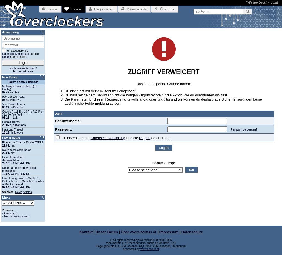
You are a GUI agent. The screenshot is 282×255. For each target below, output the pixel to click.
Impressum (168, 232)
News (18, 192)
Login (164, 148)
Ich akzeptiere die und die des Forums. (114, 138)
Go (191, 170)
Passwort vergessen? (244, 129)
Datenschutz (192, 232)
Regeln (144, 138)
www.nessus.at (149, 249)
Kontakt (86, 232)
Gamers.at (10, 213)
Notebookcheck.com (16, 216)
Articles (27, 192)
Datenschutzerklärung (108, 138)
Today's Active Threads (23, 81)
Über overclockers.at (138, 232)
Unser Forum (107, 232)
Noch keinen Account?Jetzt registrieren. (23, 70)
